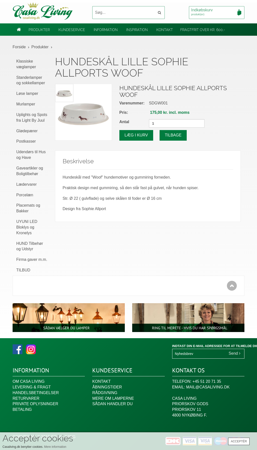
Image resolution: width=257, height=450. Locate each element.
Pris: (123, 112)
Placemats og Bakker (28, 208)
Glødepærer (26, 131)
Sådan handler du (112, 404)
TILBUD (23, 270)
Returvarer (26, 398)
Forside (19, 47)
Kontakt (164, 30)
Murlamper (25, 104)
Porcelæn (24, 195)
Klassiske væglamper (26, 64)
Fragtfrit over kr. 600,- (202, 30)
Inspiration (137, 30)
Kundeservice (71, 30)
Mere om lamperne (113, 398)
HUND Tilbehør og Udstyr (29, 246)
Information (106, 30)
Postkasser (26, 141)
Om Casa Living (29, 381)
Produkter (39, 30)
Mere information (55, 447)
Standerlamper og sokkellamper (30, 80)
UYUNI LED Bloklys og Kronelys (26, 227)
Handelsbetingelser (36, 393)
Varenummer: (132, 103)
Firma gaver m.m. (31, 259)
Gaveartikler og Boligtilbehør (29, 171)
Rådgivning (104, 393)
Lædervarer (26, 184)
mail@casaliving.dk (208, 387)
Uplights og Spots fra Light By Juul (31, 117)
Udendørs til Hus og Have (31, 155)
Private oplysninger (35, 404)
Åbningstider (107, 387)
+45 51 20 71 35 (206, 381)
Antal (124, 122)
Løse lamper (27, 93)
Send (234, 353)
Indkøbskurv (216, 12)
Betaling (22, 409)
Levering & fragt (32, 387)
